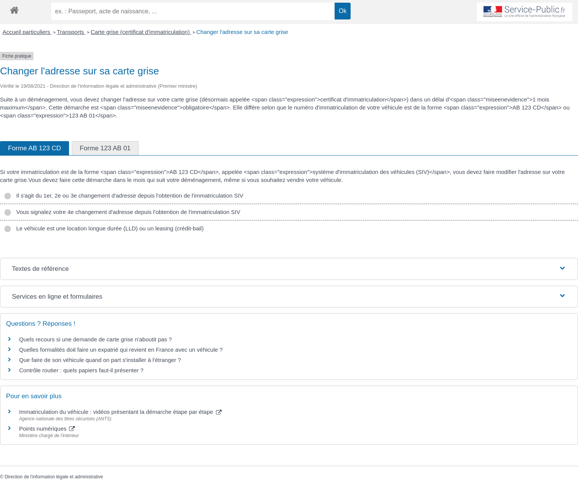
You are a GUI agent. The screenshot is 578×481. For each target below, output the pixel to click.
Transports (71, 32)
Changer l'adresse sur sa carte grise (242, 32)
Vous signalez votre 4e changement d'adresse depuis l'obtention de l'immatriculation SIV (122, 212)
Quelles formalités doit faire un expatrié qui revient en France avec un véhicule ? (121, 349)
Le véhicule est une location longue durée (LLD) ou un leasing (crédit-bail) (104, 228)
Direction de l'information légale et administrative (54, 476)
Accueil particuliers (27, 32)
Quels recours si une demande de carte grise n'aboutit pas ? (95, 339)
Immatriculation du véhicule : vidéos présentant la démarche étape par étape (120, 412)
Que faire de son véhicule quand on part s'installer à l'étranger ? (100, 360)
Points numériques (47, 428)
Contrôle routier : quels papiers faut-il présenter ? (81, 370)
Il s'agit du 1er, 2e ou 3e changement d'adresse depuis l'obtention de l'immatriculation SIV (123, 195)
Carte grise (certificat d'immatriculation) (141, 32)
